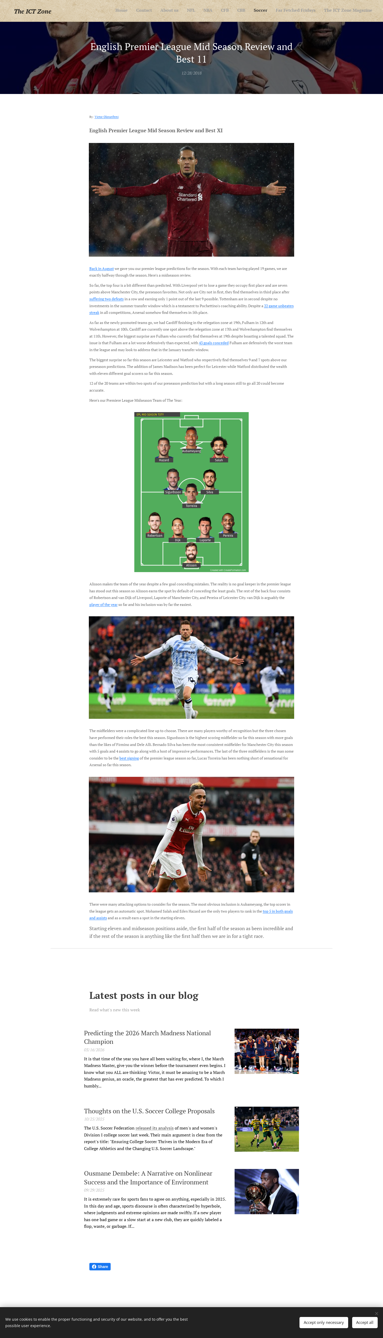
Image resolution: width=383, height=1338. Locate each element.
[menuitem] (297, 11)
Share (100, 1267)
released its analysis (155, 1128)
